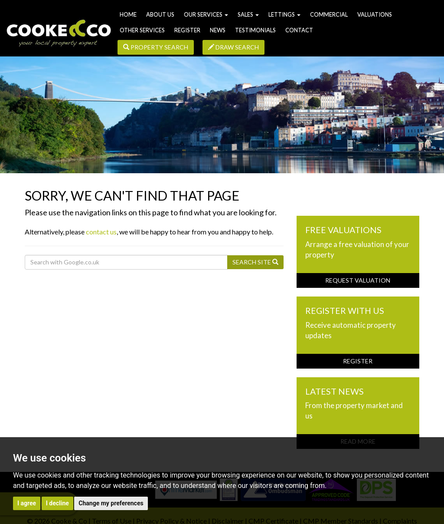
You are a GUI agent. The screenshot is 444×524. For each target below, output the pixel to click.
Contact (299, 29)
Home (128, 14)
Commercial (329, 14)
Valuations (374, 14)
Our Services (206, 14)
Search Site (255, 262)
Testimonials (255, 29)
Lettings (284, 14)
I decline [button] (57, 503)
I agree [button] (26, 503)
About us (160, 14)
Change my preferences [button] (110, 503)
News (217, 29)
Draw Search (233, 47)
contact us (101, 231)
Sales (248, 14)
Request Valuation (357, 280)
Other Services (142, 29)
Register (187, 29)
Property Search (155, 47)
